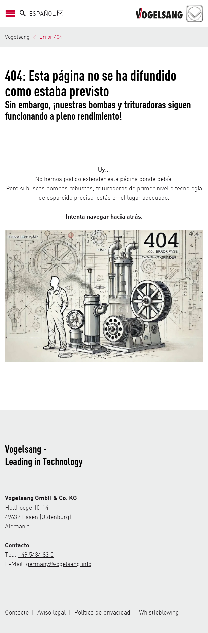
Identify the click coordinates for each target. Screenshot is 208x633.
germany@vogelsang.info (58, 563)
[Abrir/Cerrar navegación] (12, 13)
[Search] (23, 13)
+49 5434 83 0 (36, 554)
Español (46, 13)
